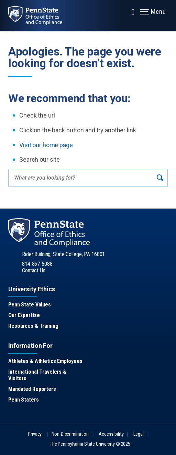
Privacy (35, 434)
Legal (138, 434)
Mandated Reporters (32, 389)
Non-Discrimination (70, 434)
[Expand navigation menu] (133, 11)
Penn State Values (29, 304)
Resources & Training (33, 326)
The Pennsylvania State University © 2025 (90, 444)
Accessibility (111, 434)
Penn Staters (23, 399)
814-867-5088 (37, 264)
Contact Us (33, 270)
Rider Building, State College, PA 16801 (63, 254)
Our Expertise (24, 315)
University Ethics (31, 289)
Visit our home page (46, 145)
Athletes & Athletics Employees (45, 361)
